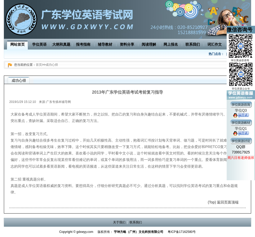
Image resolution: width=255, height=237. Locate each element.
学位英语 (39, 44)
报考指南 (83, 44)
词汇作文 (214, 44)
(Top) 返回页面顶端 (223, 202)
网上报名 (171, 44)
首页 (39, 65)
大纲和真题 (61, 44)
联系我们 (192, 44)
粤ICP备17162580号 (182, 232)
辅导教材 (105, 44)
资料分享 (127, 44)
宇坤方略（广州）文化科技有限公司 (138, 232)
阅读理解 (149, 44)
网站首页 (17, 44)
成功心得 (52, 65)
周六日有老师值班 (240, 158)
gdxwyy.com (84, 232)
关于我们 (119, 222)
